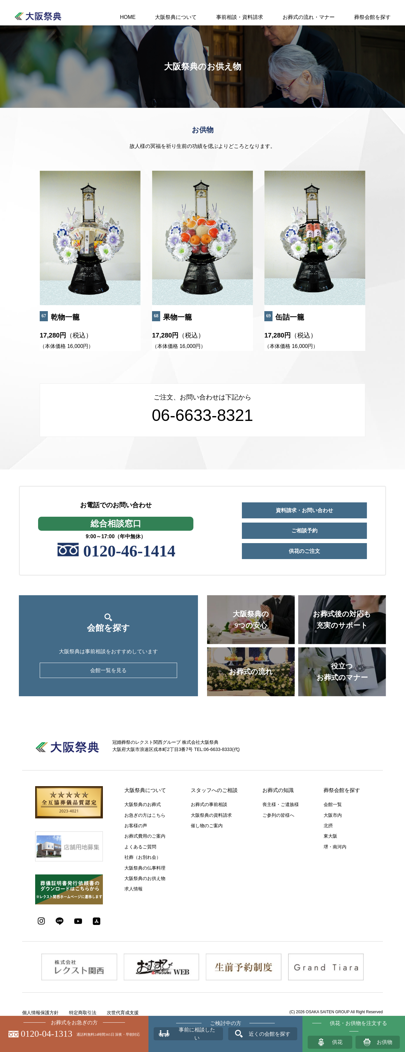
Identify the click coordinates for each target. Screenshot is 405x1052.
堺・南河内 (335, 846)
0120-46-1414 (129, 551)
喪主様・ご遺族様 (280, 804)
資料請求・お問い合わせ (304, 510)
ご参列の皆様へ (278, 815)
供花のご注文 (304, 551)
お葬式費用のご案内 (144, 836)
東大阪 (330, 836)
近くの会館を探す (269, 1034)
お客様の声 (135, 825)
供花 (337, 1042)
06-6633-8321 (202, 415)
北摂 (328, 825)
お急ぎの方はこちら (144, 815)
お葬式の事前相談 (209, 804)
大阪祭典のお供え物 (144, 878)
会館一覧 (333, 804)
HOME (127, 17)
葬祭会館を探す (372, 17)
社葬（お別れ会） (142, 857)
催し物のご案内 (207, 825)
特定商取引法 (82, 1012)
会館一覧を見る (108, 670)
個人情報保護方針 (40, 1012)
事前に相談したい (197, 1033)
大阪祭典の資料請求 (211, 815)
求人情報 (133, 888)
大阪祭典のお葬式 (142, 804)
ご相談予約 (304, 530)
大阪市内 (333, 815)
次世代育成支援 (123, 1012)
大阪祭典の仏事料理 (144, 868)
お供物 (384, 1042)
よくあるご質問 (140, 846)
